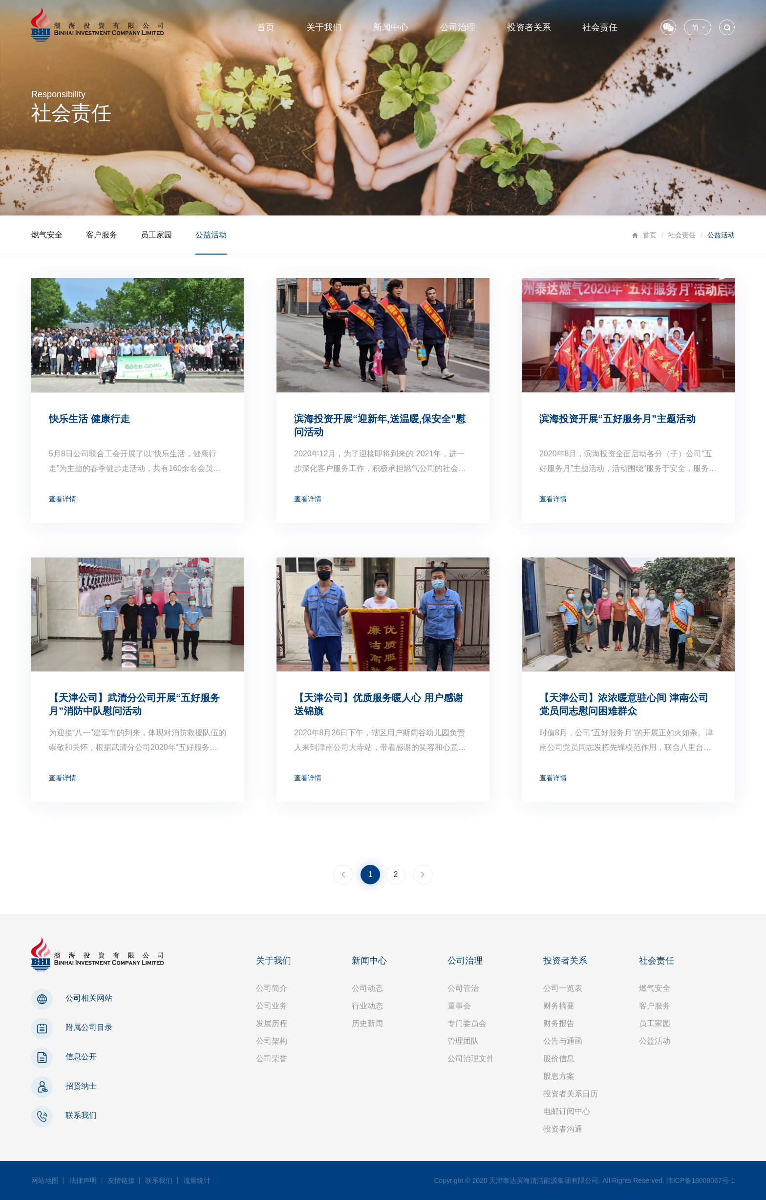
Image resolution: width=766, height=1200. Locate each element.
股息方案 (558, 1076)
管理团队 (463, 1041)
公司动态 (367, 988)
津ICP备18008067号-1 (700, 1180)
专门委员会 (467, 1023)
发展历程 (271, 1023)
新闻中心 (390, 27)
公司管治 (463, 988)
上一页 (343, 874)
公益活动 (211, 235)
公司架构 (271, 1041)
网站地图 (45, 1180)
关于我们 (323, 27)
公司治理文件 (470, 1058)
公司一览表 (562, 988)
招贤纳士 (81, 1086)
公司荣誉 (271, 1058)
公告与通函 (562, 1041)
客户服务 (101, 235)
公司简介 (271, 988)
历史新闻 (367, 1023)
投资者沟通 (562, 1129)
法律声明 (83, 1180)
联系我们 (81, 1115)
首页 (266, 27)
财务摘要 (558, 1006)
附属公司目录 (88, 1027)
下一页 (423, 874)
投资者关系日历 (570, 1094)
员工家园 (156, 235)
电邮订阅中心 (566, 1111)
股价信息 (558, 1058)
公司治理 (457, 27)
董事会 (459, 1006)
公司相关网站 (88, 998)
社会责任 (599, 27)
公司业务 (271, 1006)
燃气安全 (47, 235)
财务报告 (558, 1023)
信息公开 (81, 1056)
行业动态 (367, 1006)
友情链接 (121, 1180)
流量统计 (197, 1180)
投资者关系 (529, 27)
